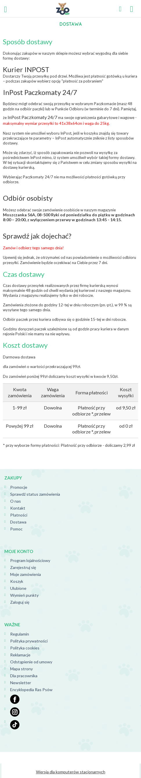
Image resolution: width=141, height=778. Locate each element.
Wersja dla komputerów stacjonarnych (70, 771)
